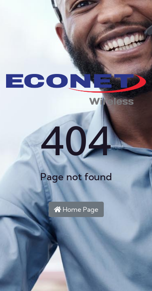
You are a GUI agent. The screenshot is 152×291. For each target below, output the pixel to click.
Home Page (76, 209)
